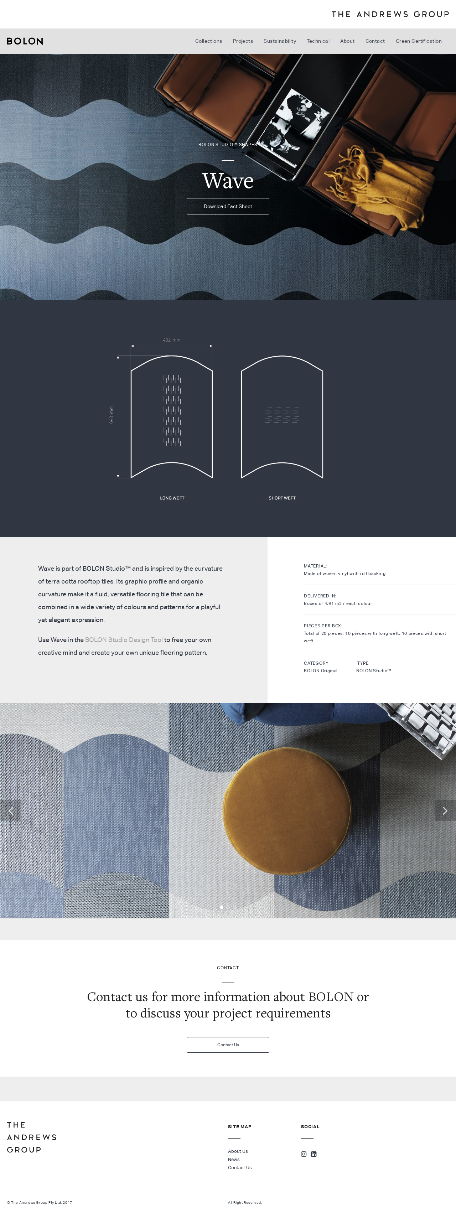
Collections (208, 40)
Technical (318, 40)
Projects (243, 40)
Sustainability (280, 40)
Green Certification (419, 40)
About (347, 40)
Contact (375, 40)
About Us (238, 1151)
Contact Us (228, 1044)
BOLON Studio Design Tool (124, 639)
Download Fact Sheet (228, 206)
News (234, 1159)
